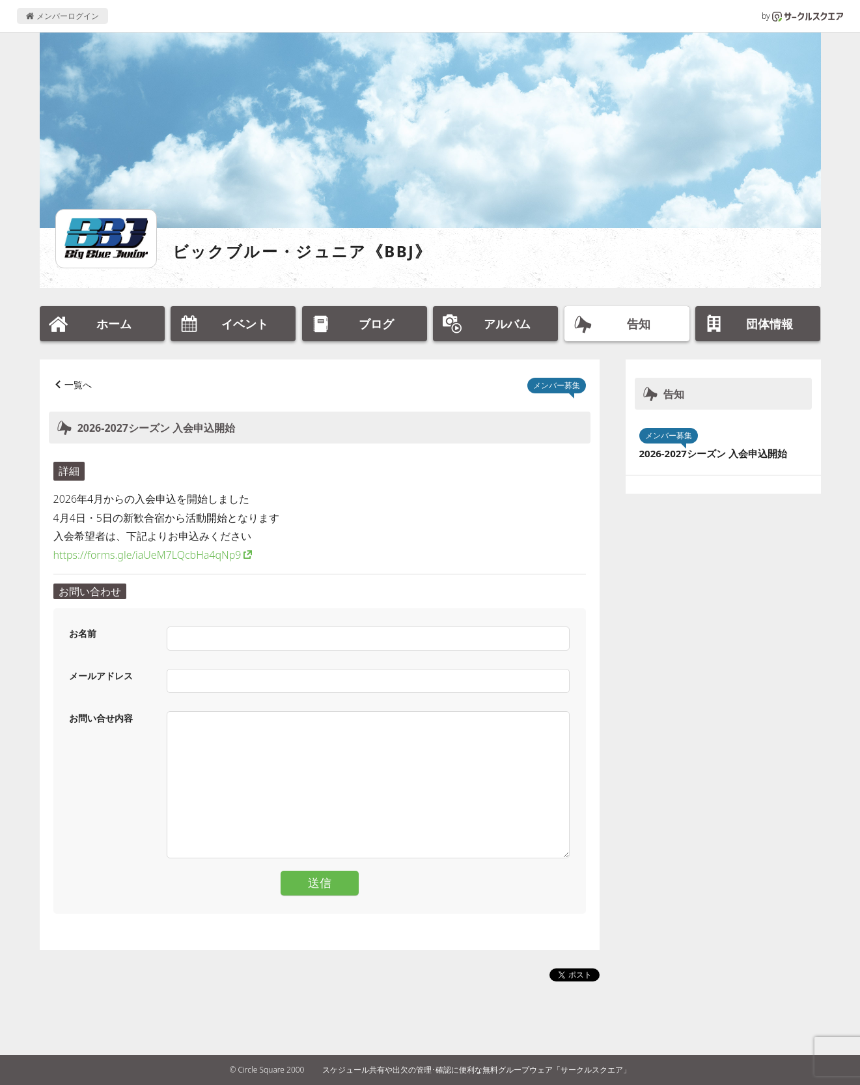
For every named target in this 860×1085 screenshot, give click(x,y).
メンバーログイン (62, 15)
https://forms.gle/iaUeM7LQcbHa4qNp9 (147, 555)
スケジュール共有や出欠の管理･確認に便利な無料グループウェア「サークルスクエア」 (476, 1069)
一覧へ (78, 384)
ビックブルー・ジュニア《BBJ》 (302, 251)
